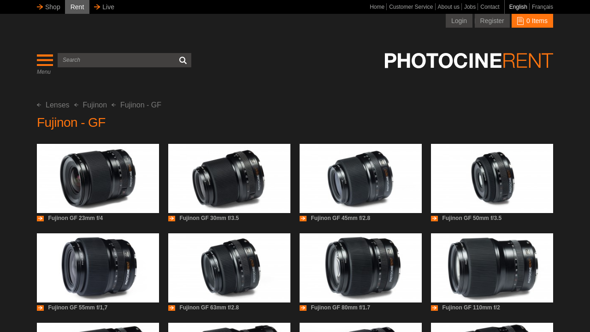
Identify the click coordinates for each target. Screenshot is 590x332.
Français (542, 7)
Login (459, 20)
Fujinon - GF (136, 105)
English (518, 7)
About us (449, 7)
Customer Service (411, 7)
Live (108, 7)
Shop (52, 7)
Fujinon (90, 105)
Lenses (53, 105)
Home (377, 7)
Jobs (470, 7)
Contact (489, 7)
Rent (77, 7)
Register (492, 20)
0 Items (532, 20)
